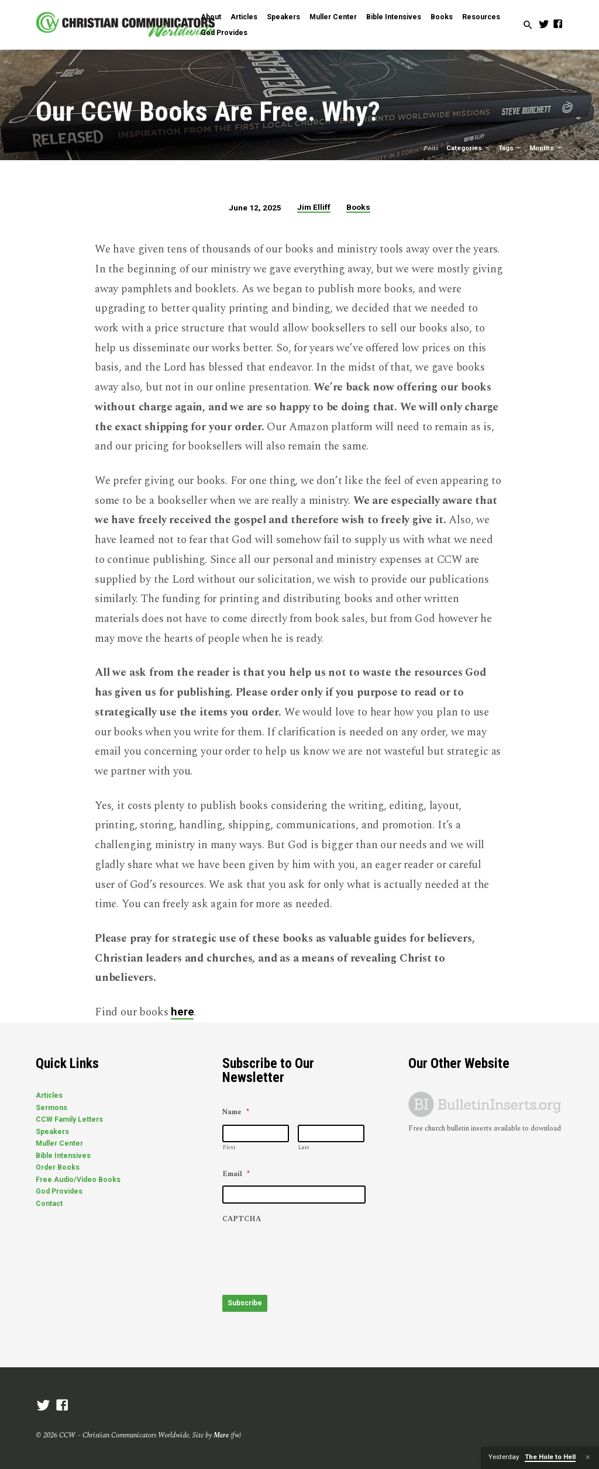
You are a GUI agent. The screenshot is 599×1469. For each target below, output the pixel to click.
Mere (221, 1434)
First (229, 1147)
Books (442, 17)
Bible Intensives (393, 17)
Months (546, 148)
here (182, 1011)
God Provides (224, 33)
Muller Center (333, 17)
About (211, 17)
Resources (481, 17)
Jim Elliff (314, 207)
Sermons (51, 1108)
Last (303, 1147)
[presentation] (311, 1253)
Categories (468, 148)
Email (236, 1174)
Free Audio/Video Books (78, 1180)
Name (235, 1112)
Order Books (58, 1167)
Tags (510, 148)
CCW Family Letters (69, 1119)
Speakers (283, 17)
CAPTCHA (241, 1219)
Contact (49, 1204)
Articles (243, 17)
